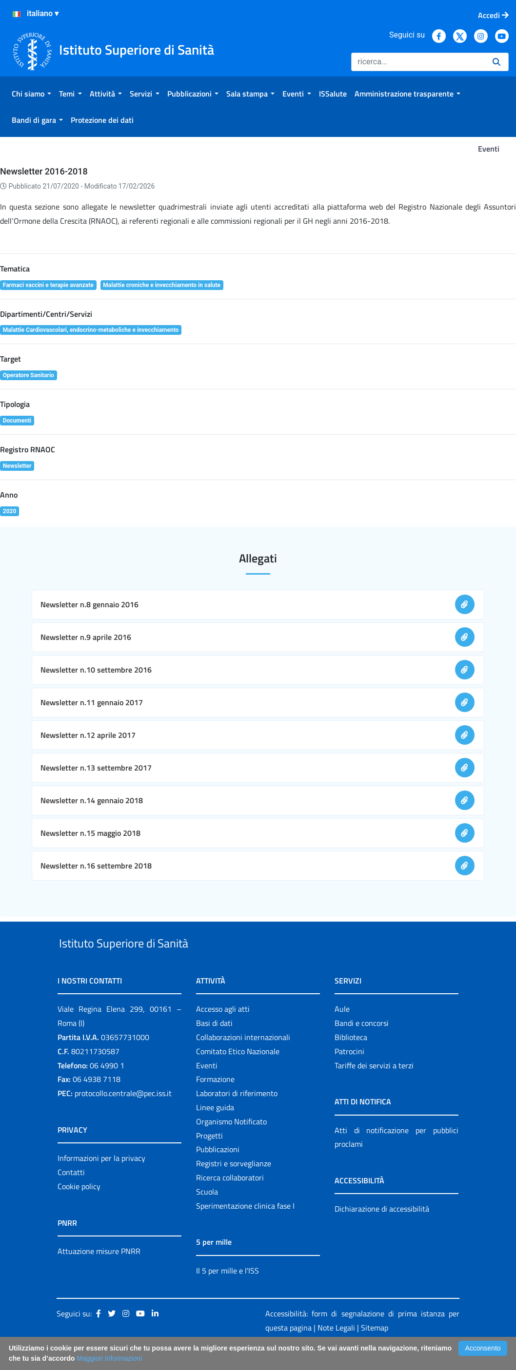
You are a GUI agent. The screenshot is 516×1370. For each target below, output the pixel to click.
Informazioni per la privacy (101, 1180)
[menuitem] (31, 93)
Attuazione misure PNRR (99, 1273)
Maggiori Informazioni (109, 1358)
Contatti (71, 1194)
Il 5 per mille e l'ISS (227, 1293)
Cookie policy (79, 1209)
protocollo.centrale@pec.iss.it (123, 1115)
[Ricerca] (418, 62)
